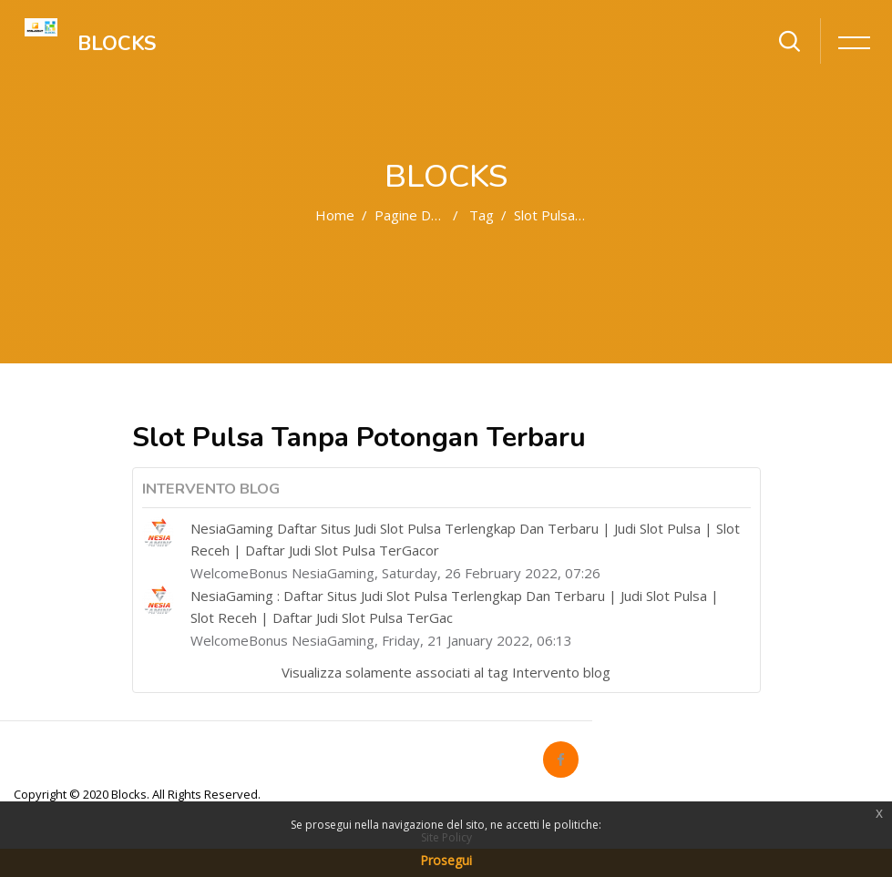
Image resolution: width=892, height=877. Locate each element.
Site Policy (446, 837)
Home (334, 215)
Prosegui (446, 860)
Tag (481, 215)
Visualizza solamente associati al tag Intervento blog (446, 672)
